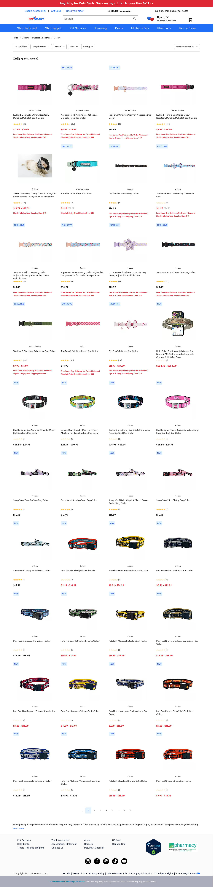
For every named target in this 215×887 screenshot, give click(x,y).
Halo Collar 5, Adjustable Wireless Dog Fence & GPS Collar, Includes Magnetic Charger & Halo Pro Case (175, 354)
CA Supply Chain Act (140, 873)
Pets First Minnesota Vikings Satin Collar (80, 711)
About (87, 840)
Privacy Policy (96, 873)
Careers (88, 844)
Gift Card (56, 11)
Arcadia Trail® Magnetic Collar (76, 193)
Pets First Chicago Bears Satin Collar (173, 781)
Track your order (74, 11)
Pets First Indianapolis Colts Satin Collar (32, 781)
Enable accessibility (35, 11)
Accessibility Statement (64, 844)
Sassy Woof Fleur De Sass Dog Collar (30, 500)
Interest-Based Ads (117, 873)
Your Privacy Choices (188, 873)
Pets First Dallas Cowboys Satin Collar (174, 570)
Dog (16, 37)
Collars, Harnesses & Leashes (36, 37)
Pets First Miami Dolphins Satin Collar (78, 570)
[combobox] (100, 18)
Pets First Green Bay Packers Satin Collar (128, 570)
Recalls (67, 873)
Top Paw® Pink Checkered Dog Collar (79, 351)
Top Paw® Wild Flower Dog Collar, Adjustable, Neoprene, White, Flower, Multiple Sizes (31, 275)
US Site (116, 840)
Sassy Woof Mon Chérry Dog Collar (173, 500)
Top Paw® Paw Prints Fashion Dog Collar (175, 272)
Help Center (23, 844)
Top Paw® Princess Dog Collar (123, 351)
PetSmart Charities (94, 848)
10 (124, 810)
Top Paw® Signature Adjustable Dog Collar (34, 351)
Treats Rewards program (30, 848)
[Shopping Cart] (194, 20)
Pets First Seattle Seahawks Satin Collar (80, 641)
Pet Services (24, 840)
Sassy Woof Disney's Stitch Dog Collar (31, 570)
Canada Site (119, 844)
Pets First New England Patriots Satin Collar (34, 711)
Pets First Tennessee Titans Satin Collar (31, 641)
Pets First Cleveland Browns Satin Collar (128, 781)
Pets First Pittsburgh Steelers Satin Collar (128, 641)
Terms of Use (80, 873)
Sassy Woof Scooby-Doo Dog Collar (79, 500)
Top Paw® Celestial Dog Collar (124, 193)
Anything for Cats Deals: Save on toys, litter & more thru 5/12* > (106, 3)
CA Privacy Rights (164, 873)
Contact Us (57, 848)
